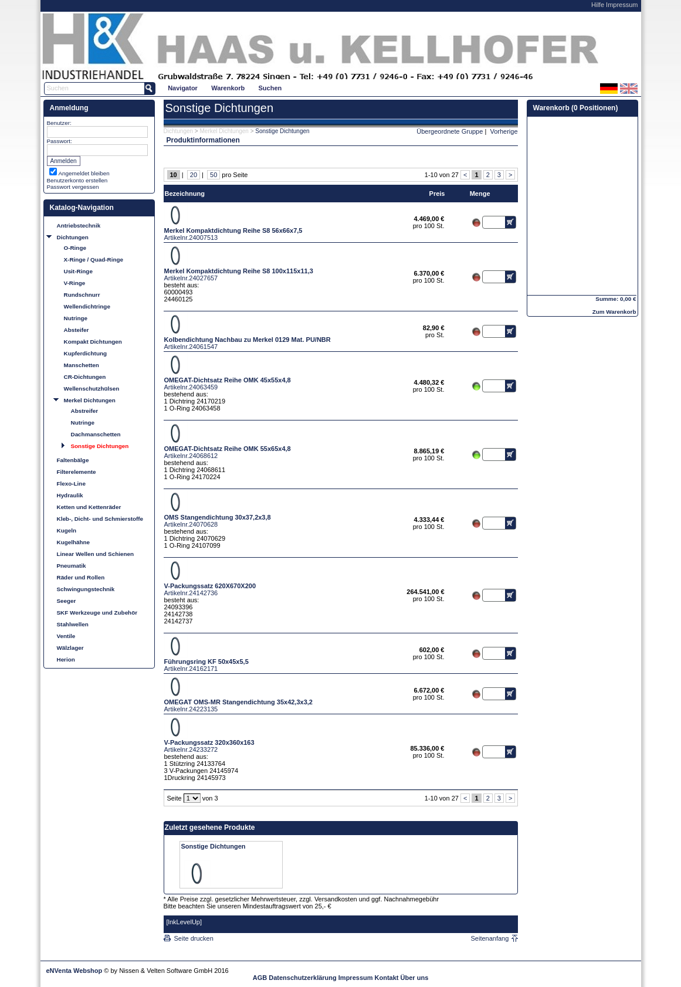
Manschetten (81, 365)
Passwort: (59, 141)
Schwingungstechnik (86, 589)
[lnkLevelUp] (184, 921)
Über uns (415, 977)
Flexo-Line (71, 483)
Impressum (622, 4)
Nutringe (76, 318)
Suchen (270, 87)
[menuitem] (183, 87)
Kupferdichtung (85, 353)
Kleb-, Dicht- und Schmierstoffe (100, 518)
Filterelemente (76, 472)
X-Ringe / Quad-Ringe (94, 259)
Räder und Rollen (81, 577)
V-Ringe (75, 283)
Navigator (183, 87)
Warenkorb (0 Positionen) (575, 108)
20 (193, 174)
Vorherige (503, 131)
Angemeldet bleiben (84, 173)
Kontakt (387, 977)
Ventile (66, 636)
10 (173, 174)
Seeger (66, 601)
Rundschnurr (82, 294)
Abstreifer (85, 411)
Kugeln (66, 530)
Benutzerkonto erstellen (77, 180)
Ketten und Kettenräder (89, 507)
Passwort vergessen (73, 187)
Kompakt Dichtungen (93, 341)
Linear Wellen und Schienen (95, 554)
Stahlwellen (73, 624)
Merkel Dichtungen (90, 400)
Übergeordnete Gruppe (449, 131)
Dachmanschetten (96, 434)
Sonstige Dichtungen (100, 446)
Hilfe (597, 4)
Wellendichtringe (87, 306)
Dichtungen (73, 237)
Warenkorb (228, 87)
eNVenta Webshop (74, 970)
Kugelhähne (73, 542)
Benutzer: (59, 123)
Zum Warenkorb (614, 311)
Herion (66, 659)
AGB (260, 977)
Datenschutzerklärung (303, 977)
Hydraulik (70, 495)
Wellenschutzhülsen (92, 388)
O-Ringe (75, 248)
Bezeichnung (185, 193)
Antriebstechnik (79, 225)
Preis (437, 193)
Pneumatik (71, 565)
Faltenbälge (73, 460)
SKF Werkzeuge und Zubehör (97, 612)
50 (213, 174)
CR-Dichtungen (85, 377)
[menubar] (225, 87)
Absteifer (76, 330)
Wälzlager (70, 648)
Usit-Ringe (78, 271)
